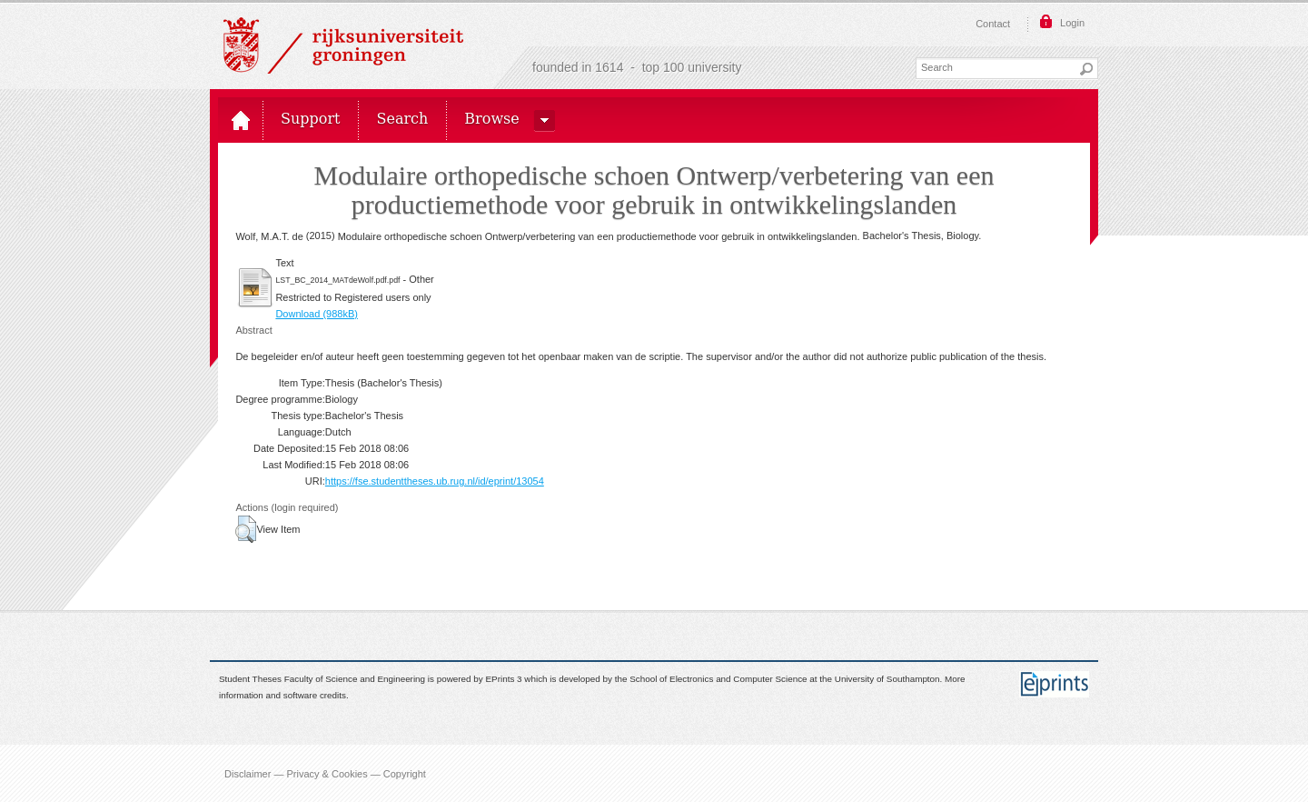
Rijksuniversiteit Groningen (343, 45)
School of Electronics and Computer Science (718, 679)
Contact (993, 23)
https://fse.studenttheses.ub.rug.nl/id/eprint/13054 (434, 481)
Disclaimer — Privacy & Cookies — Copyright (325, 772)
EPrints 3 (504, 679)
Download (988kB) (316, 313)
